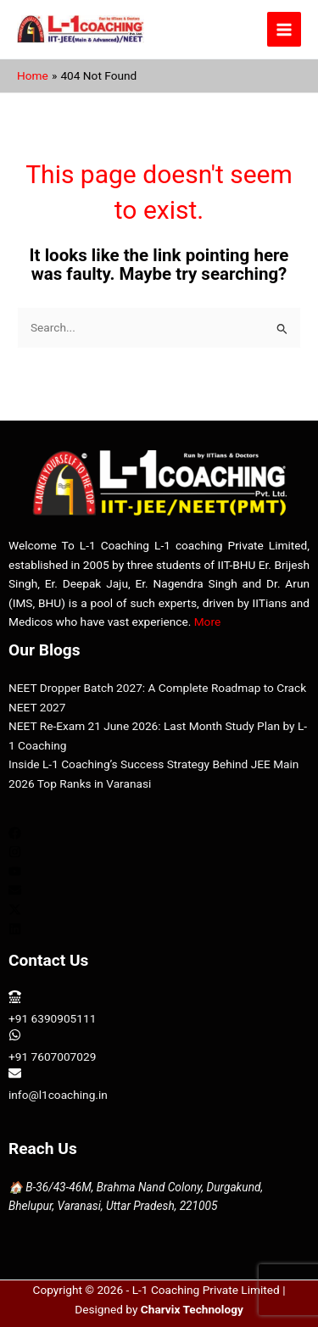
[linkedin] (14, 931)
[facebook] (14, 835)
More (207, 621)
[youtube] (14, 873)
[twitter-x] (14, 911)
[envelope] (14, 892)
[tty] (159, 1007)
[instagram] (14, 854)
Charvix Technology (192, 1309)
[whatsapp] (159, 1045)
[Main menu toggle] (284, 29)
